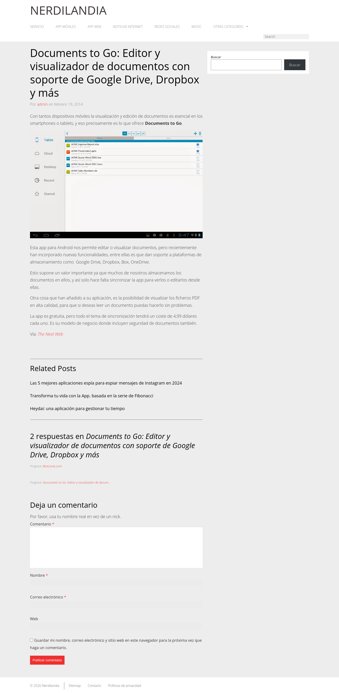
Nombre (39, 575)
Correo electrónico (48, 597)
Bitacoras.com (52, 466)
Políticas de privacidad (124, 685)
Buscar (216, 57)
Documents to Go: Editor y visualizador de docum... (76, 482)
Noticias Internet (128, 26)
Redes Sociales (167, 26)
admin (42, 104)
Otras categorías (230, 26)
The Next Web (50, 334)
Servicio (37, 26)
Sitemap (75, 685)
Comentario (42, 524)
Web (34, 618)
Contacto (94, 685)
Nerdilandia (50, 685)
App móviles (66, 26)
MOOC (196, 26)
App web (94, 26)
